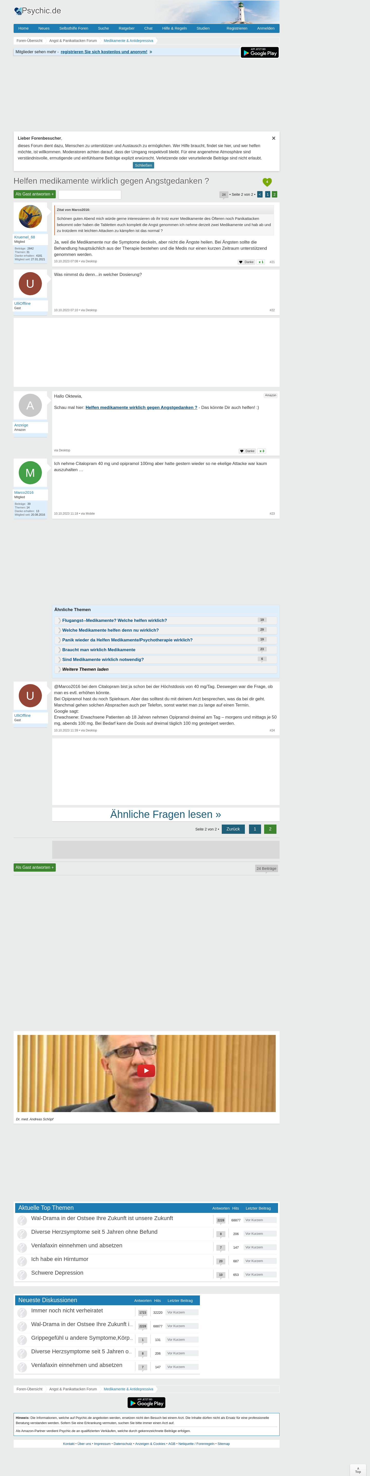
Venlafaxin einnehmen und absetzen (77, 1245)
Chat (148, 28)
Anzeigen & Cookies (150, 1444)
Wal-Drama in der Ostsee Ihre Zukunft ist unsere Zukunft (102, 1218)
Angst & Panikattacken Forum (73, 1389)
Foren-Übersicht (29, 1389)
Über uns (84, 1444)
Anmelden (266, 28)
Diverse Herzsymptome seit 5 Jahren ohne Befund (94, 1232)
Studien (203, 28)
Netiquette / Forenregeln (196, 1444)
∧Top (358, 1470)
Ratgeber (127, 28)
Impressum (102, 1444)
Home (23, 28)
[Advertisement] (166, 771)
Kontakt (69, 1444)
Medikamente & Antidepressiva (128, 1389)
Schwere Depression (57, 1272)
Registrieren (237, 28)
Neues (44, 28)
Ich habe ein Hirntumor (60, 1259)
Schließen (143, 165)
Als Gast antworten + (35, 194)
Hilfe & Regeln (174, 28)
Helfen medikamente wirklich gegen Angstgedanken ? (111, 180)
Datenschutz (123, 1444)
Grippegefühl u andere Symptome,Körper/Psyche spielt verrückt (111, 1338)
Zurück (233, 829)
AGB (171, 1444)
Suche (103, 28)
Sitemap (223, 1444)
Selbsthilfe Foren (73, 28)
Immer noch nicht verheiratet (67, 1310)
